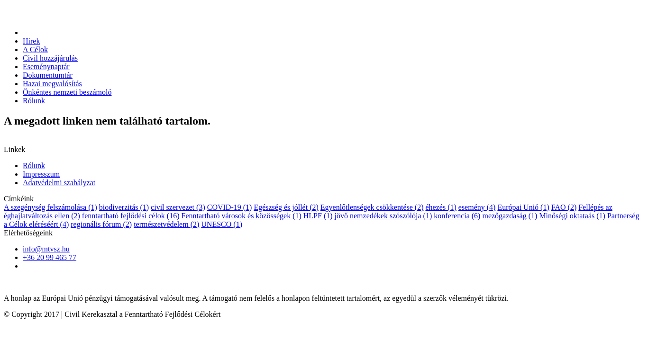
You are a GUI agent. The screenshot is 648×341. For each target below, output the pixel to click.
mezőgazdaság (509, 216)
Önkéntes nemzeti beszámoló (67, 92)
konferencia (457, 216)
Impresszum (41, 174)
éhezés (440, 207)
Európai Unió (523, 207)
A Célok (35, 49)
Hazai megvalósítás (52, 84)
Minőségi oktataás (572, 216)
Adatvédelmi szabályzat (59, 183)
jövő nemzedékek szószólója (383, 216)
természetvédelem (166, 224)
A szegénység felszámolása (50, 207)
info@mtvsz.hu (46, 249)
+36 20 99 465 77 (49, 257)
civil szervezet (178, 207)
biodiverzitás (124, 207)
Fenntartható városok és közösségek (241, 216)
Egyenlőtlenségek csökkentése (372, 207)
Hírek (31, 41)
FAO (563, 207)
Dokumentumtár (48, 75)
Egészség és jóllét (286, 207)
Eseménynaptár (46, 67)
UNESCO (221, 224)
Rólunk (34, 101)
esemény (477, 207)
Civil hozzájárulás (50, 58)
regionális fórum (101, 224)
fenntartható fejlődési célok (131, 216)
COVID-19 (229, 207)
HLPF (318, 216)
